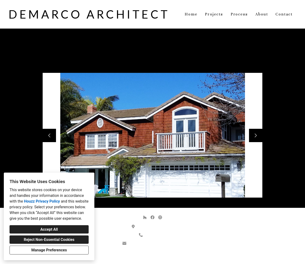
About (261, 14)
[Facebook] (152, 217)
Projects (214, 14)
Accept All (49, 229)
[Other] (160, 217)
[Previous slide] (49, 135)
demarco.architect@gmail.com (155, 243)
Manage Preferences (49, 250)
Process (239, 14)
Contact (284, 14)
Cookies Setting (163, 256)
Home (191, 14)
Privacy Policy (140, 256)
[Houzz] (145, 217)
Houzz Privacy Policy (42, 201)
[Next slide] (255, 135)
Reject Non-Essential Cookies (49, 239)
